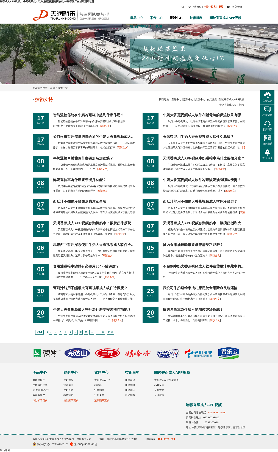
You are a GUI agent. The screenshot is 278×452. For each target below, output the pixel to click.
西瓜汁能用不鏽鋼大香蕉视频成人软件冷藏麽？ (200, 201)
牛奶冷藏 (68, 390)
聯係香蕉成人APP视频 (146, 26)
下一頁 (100, 331)
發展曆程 (159, 395)
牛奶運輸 (68, 380)
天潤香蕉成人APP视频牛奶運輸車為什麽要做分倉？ (204, 158)
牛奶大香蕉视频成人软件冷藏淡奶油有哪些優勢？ (202, 180)
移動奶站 (68, 395)
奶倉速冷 (68, 385)
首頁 (52, 87)
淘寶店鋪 (237, 6)
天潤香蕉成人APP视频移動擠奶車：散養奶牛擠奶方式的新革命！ (104, 223)
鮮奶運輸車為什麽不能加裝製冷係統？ (193, 309)
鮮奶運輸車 (39, 380)
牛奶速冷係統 (40, 385)
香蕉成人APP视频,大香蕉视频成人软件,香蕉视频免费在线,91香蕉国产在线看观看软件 (47, 1)
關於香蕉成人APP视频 (225, 18)
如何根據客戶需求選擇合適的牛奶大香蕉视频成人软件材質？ (101, 137)
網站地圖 (5, 450)
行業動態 (99, 390)
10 (91, 331)
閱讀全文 (105, 125)
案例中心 (156, 18)
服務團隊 (130, 390)
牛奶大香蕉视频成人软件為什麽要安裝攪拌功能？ (92, 309)
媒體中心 (176, 18)
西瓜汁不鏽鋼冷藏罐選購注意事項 (79, 201)
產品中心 (136, 18)
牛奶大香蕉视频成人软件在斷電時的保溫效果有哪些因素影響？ (212, 115)
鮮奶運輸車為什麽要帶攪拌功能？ (79, 180)
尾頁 (110, 331)
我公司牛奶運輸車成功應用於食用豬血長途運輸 (200, 288)
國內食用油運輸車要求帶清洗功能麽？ (193, 245)
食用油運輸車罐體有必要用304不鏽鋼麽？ (86, 266)
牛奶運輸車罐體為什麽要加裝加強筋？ (83, 158)
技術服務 (196, 18)
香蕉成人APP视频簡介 (166, 380)
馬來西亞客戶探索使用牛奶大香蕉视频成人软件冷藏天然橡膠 (101, 245)
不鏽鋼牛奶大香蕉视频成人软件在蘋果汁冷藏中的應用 (205, 266)
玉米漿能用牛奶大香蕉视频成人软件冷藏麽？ (198, 137)
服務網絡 (130, 385)
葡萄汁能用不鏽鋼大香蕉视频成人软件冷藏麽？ (90, 288)
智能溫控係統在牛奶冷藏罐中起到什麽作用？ (88, 115)
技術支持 (63, 87)
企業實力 (159, 390)
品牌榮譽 (159, 385)
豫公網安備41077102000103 (50, 444)
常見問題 (130, 395)
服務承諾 (130, 380)
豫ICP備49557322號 (83, 444)
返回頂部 (267, 158)
